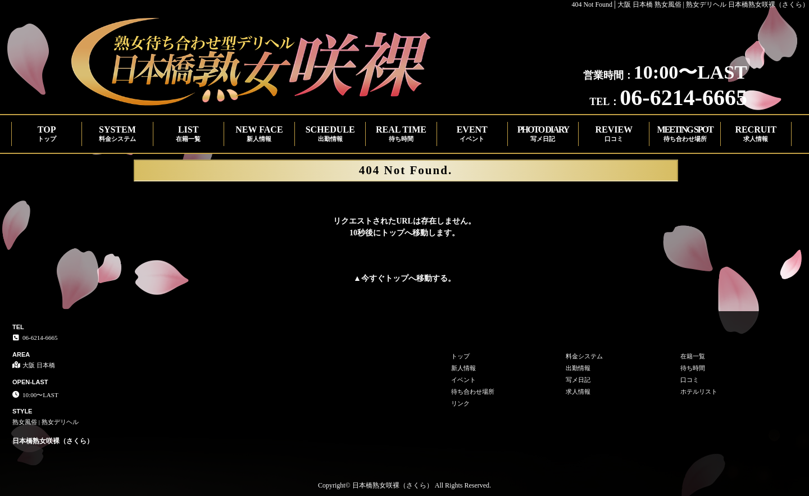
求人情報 (578, 391)
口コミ (689, 379)
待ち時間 (692, 368)
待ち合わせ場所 (472, 391)
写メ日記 (578, 379)
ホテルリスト (698, 391)
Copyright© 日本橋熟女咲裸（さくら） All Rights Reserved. (404, 485)
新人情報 (463, 368)
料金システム (584, 356)
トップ (396, 278)
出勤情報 (578, 368)
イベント (463, 379)
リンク (460, 403)
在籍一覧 (692, 356)
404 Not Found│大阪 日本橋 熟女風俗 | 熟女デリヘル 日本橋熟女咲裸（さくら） (690, 4)
